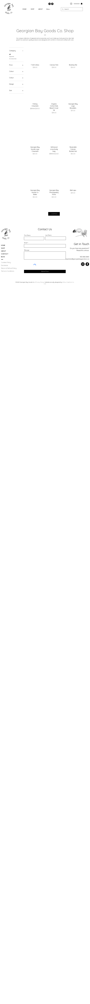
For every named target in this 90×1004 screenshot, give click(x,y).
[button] (81, 3)
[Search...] (71, 9)
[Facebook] (52, 4)
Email (25, 242)
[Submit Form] (45, 271)
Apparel (11, 56)
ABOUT (3, 251)
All (10, 54)
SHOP (3, 248)
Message (26, 250)
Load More (54, 214)
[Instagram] (49, 4)
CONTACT (4, 254)
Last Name (48, 235)
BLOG (3, 257)
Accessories (12, 59)
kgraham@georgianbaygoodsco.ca (77, 259)
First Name (27, 235)
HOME (3, 245)
